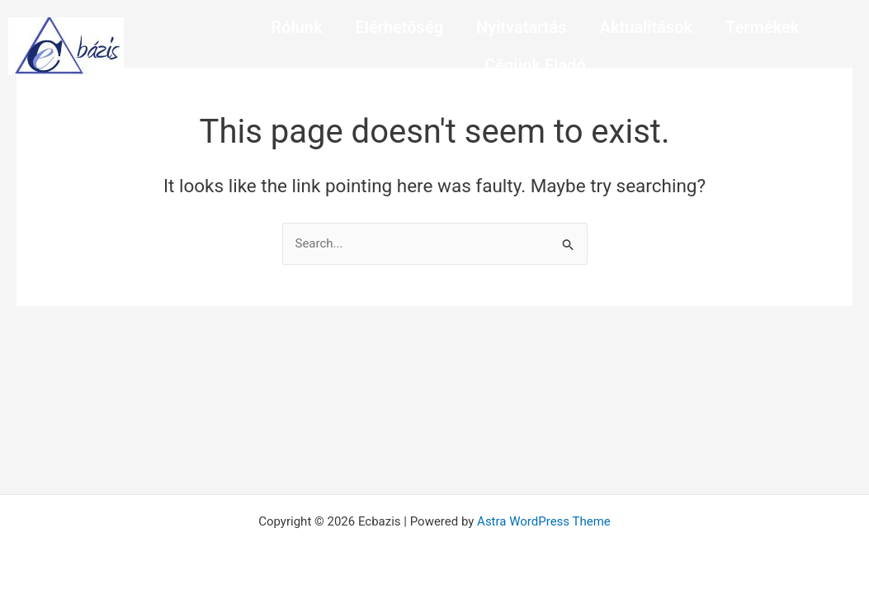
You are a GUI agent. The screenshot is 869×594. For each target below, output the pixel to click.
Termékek (762, 27)
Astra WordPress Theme (544, 521)
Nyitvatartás (521, 27)
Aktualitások (646, 27)
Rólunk (296, 27)
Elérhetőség (399, 27)
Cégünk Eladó (535, 65)
